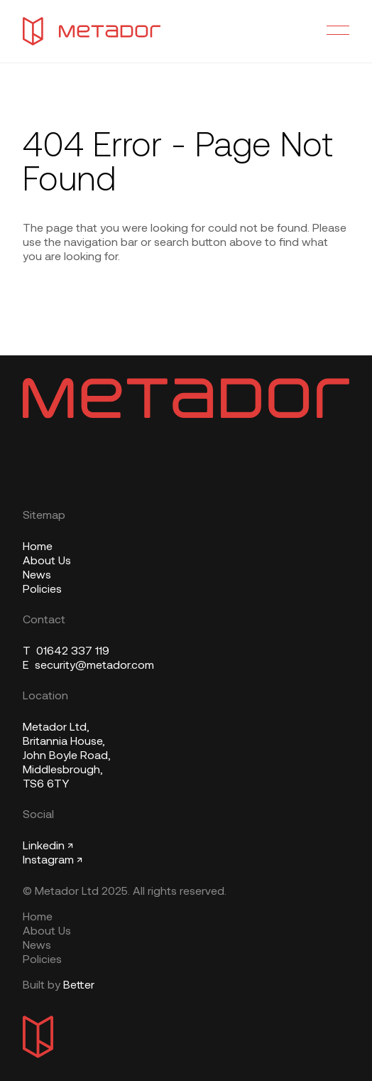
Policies (42, 590)
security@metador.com (88, 666)
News (37, 575)
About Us (47, 561)
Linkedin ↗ (48, 846)
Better (78, 985)
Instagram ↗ (52, 860)
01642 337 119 (66, 651)
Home (38, 547)
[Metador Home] (91, 31)
